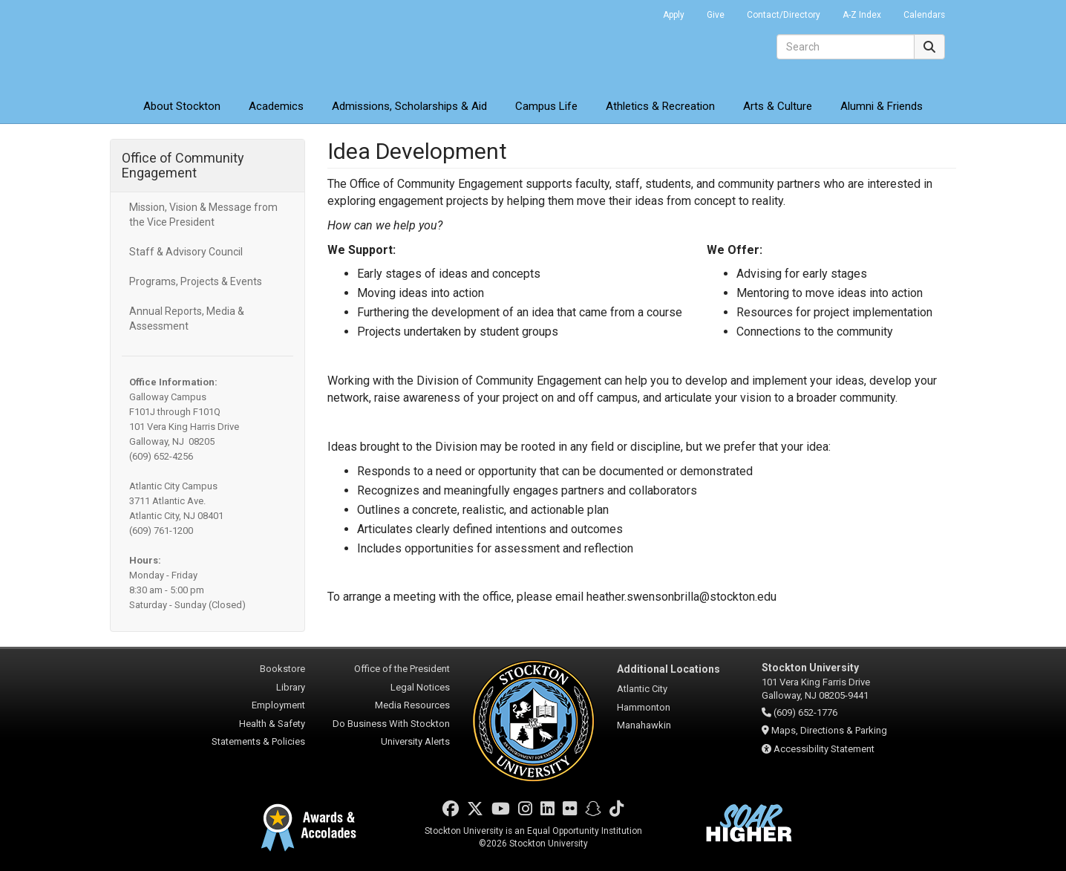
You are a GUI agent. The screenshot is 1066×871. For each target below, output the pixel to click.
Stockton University (217, 44)
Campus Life (546, 106)
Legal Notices (420, 687)
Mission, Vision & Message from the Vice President (203, 214)
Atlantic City (642, 688)
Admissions (409, 106)
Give (716, 15)
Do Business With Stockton (391, 723)
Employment (278, 705)
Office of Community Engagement (183, 165)
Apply (673, 15)
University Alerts (415, 741)
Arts (777, 106)
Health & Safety (272, 723)
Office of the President (402, 668)
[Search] (845, 46)
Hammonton (643, 707)
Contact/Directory (783, 15)
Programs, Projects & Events (195, 281)
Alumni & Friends (881, 106)
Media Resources (412, 705)
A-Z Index (862, 15)
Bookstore (282, 668)
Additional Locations (668, 669)
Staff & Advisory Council (186, 252)
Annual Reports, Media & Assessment (186, 318)
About (181, 106)
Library (290, 687)
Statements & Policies (258, 741)
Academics (276, 106)
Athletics (660, 106)
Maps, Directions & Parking (829, 730)
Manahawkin (644, 725)
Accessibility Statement (824, 748)
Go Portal (632, 11)
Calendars (924, 15)
